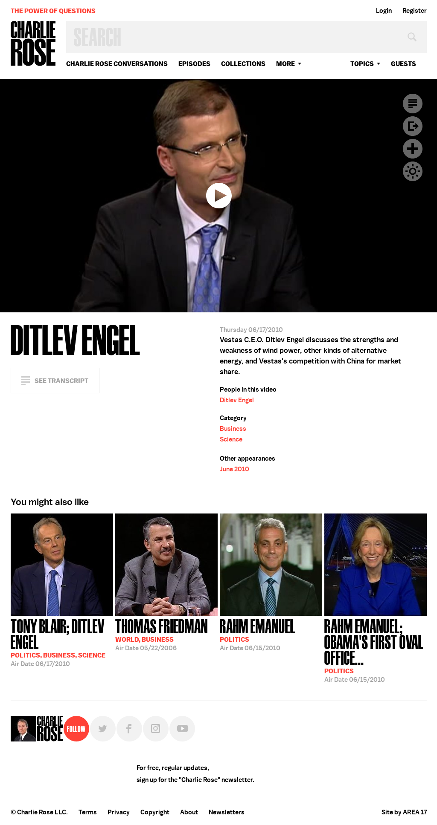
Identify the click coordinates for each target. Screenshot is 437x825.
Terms (88, 812)
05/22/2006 (161, 634)
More (285, 64)
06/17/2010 (62, 642)
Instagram (156, 728)
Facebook (129, 728)
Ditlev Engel (237, 400)
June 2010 (234, 469)
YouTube (182, 728)
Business (233, 428)
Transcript (412, 103)
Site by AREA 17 (404, 812)
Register (414, 10)
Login (384, 10)
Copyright (154, 812)
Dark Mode (412, 171)
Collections (243, 64)
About (189, 812)
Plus (412, 149)
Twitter (103, 728)
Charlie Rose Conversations (117, 64)
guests (403, 64)
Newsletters (227, 812)
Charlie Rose (33, 44)
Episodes (194, 64)
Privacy (119, 812)
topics (362, 64)
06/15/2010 (257, 634)
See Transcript (61, 381)
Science (231, 439)
